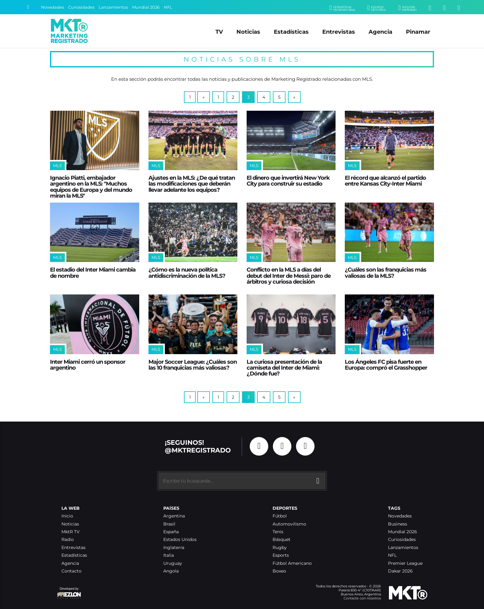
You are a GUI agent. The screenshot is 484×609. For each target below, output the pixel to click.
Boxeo (279, 571)
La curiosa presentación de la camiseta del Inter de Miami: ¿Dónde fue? (284, 367)
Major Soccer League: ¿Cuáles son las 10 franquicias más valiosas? (192, 364)
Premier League (405, 563)
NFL (168, 7)
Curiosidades (81, 7)
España (171, 532)
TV (219, 31)
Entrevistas (338, 31)
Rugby (280, 547)
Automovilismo (289, 524)
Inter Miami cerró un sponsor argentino (87, 364)
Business (397, 524)
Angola (171, 571)
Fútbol (280, 516)
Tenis (278, 532)
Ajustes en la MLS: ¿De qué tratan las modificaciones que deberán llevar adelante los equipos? (191, 183)
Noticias (248, 31)
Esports (281, 555)
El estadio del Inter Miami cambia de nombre (93, 272)
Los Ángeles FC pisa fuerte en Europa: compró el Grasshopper (386, 364)
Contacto (71, 571)
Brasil (169, 524)
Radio (67, 539)
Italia (168, 555)
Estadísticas (291, 31)
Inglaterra (173, 547)
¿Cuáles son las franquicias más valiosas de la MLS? (385, 272)
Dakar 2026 (400, 571)
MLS (57, 165)
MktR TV (70, 532)
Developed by (69, 593)
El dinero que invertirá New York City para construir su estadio (288, 180)
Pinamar (418, 31)
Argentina (174, 516)
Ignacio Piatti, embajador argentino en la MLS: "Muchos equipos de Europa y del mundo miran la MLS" (91, 186)
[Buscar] (28, 7)
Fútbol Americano (292, 563)
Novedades (52, 7)
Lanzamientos (113, 7)
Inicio (67, 516)
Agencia (380, 31)
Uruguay (172, 563)
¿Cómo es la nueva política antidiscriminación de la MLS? (186, 272)
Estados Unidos (180, 539)
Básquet (281, 539)
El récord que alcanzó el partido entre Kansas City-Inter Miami (385, 180)
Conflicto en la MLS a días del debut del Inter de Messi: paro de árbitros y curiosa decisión (289, 275)
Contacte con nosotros (362, 598)
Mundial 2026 (146, 7)
